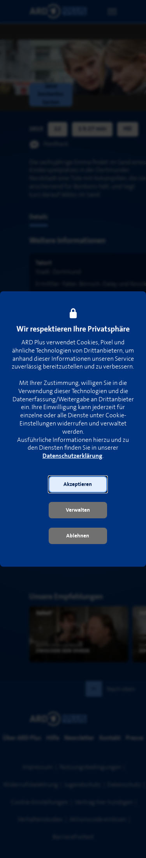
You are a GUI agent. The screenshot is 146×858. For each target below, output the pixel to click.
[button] (78, 484)
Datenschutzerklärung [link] (72, 456)
